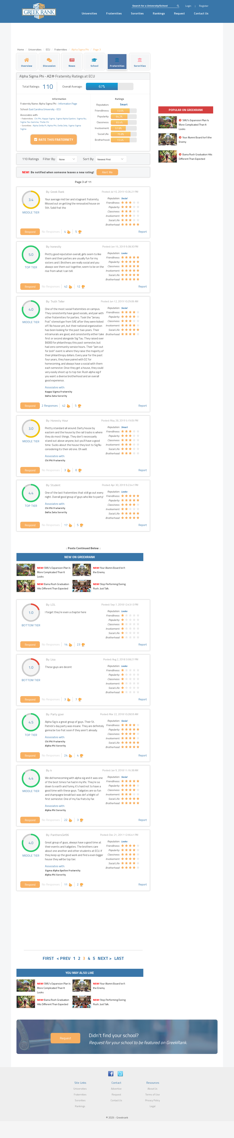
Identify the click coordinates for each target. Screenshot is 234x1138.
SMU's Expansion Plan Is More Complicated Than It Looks (54, 572)
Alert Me (107, 172)
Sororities (137, 13)
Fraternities (114, 13)
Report (142, 231)
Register (203, 6)
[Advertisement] (83, 920)
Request (179, 13)
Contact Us (201, 13)
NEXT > (105, 958)
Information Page (67, 103)
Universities (89, 13)
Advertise (116, 1088)
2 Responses (50, 405)
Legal (152, 1106)
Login (188, 6)
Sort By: (88, 158)
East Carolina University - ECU (44, 109)
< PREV (63, 958)
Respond (30, 232)
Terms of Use (152, 1094)
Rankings (159, 13)
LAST (119, 958)
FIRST (48, 958)
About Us (152, 1088)
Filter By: (49, 158)
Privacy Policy (152, 1100)
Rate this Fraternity (53, 139)
